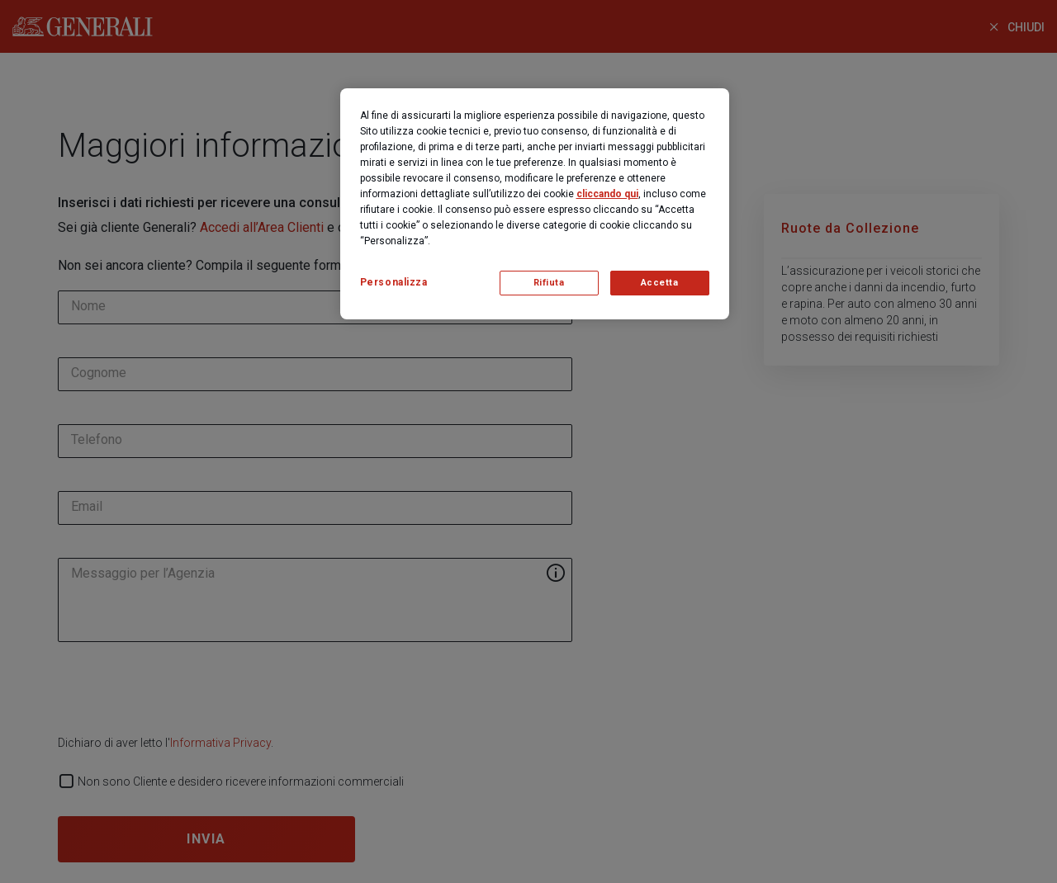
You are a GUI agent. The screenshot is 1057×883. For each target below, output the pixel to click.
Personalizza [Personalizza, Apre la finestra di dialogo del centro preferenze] (394, 282)
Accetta (660, 282)
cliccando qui (607, 194)
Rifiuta (549, 282)
